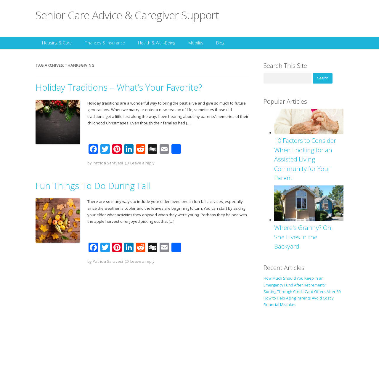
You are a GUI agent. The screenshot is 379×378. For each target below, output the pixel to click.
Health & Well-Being (156, 43)
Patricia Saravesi (108, 163)
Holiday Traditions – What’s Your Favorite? (119, 87)
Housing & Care (57, 43)
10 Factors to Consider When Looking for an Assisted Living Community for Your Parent (305, 159)
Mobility (195, 43)
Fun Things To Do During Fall (93, 186)
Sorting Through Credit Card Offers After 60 (302, 291)
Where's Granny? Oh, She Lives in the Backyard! (303, 236)
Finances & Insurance (105, 43)
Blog (220, 43)
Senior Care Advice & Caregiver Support (127, 15)
